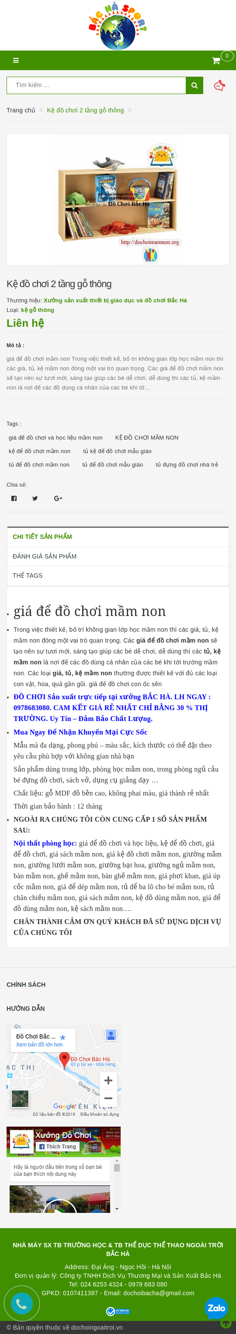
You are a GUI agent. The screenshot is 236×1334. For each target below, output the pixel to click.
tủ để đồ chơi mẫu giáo (113, 464)
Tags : (14, 424)
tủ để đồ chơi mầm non (39, 464)
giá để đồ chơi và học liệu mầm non (56, 437)
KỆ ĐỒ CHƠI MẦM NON (147, 437)
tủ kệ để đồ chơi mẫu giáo (117, 451)
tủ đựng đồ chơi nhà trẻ (187, 464)
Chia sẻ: (17, 485)
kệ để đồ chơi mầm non (39, 451)
